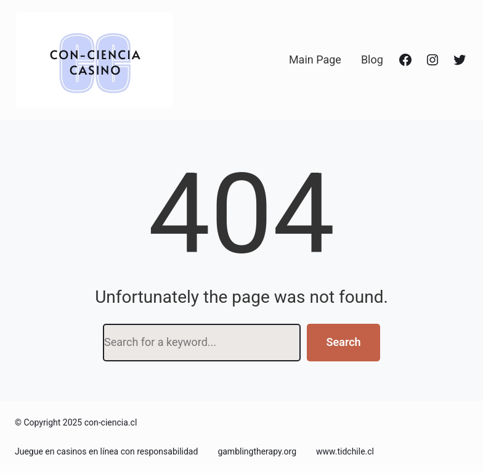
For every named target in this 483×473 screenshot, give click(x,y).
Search (344, 341)
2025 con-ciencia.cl (100, 422)
